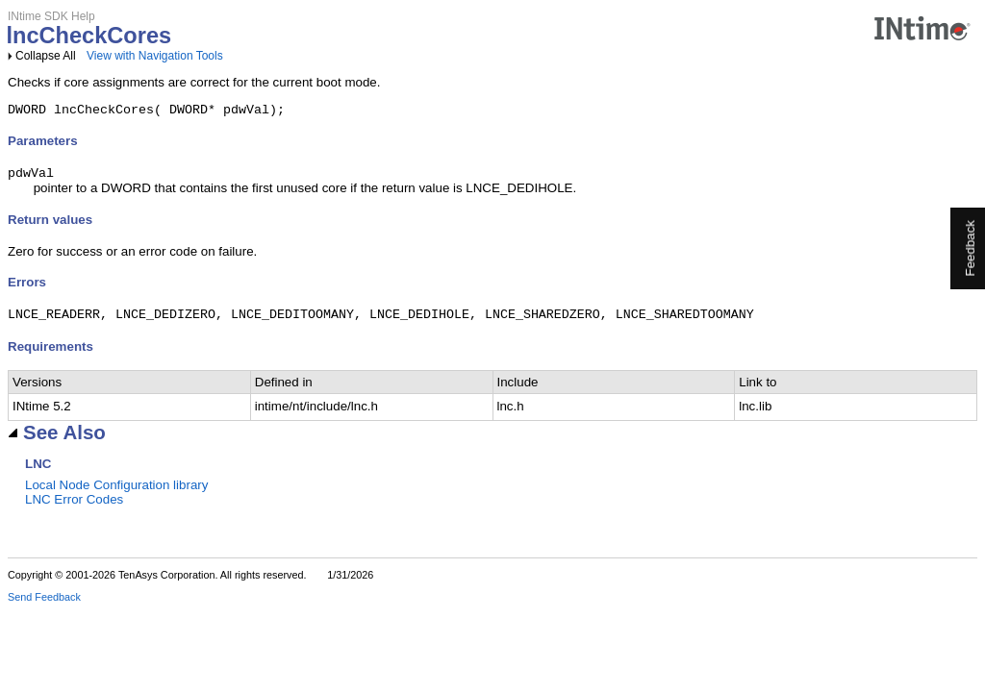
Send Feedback (44, 603)
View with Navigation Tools (155, 55)
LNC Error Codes (74, 506)
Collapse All (45, 55)
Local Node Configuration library (116, 491)
